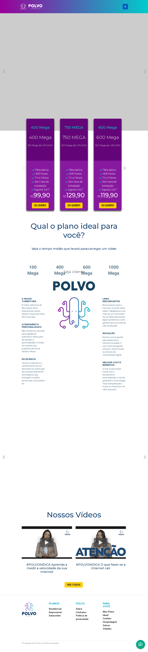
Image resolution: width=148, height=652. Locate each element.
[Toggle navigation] (125, 6)
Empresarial (55, 612)
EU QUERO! (74, 205)
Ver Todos (72, 584)
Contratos (81, 612)
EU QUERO (40, 205)
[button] (144, 71)
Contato (107, 618)
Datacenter (55, 615)
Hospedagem (110, 622)
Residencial (55, 609)
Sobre (79, 609)
